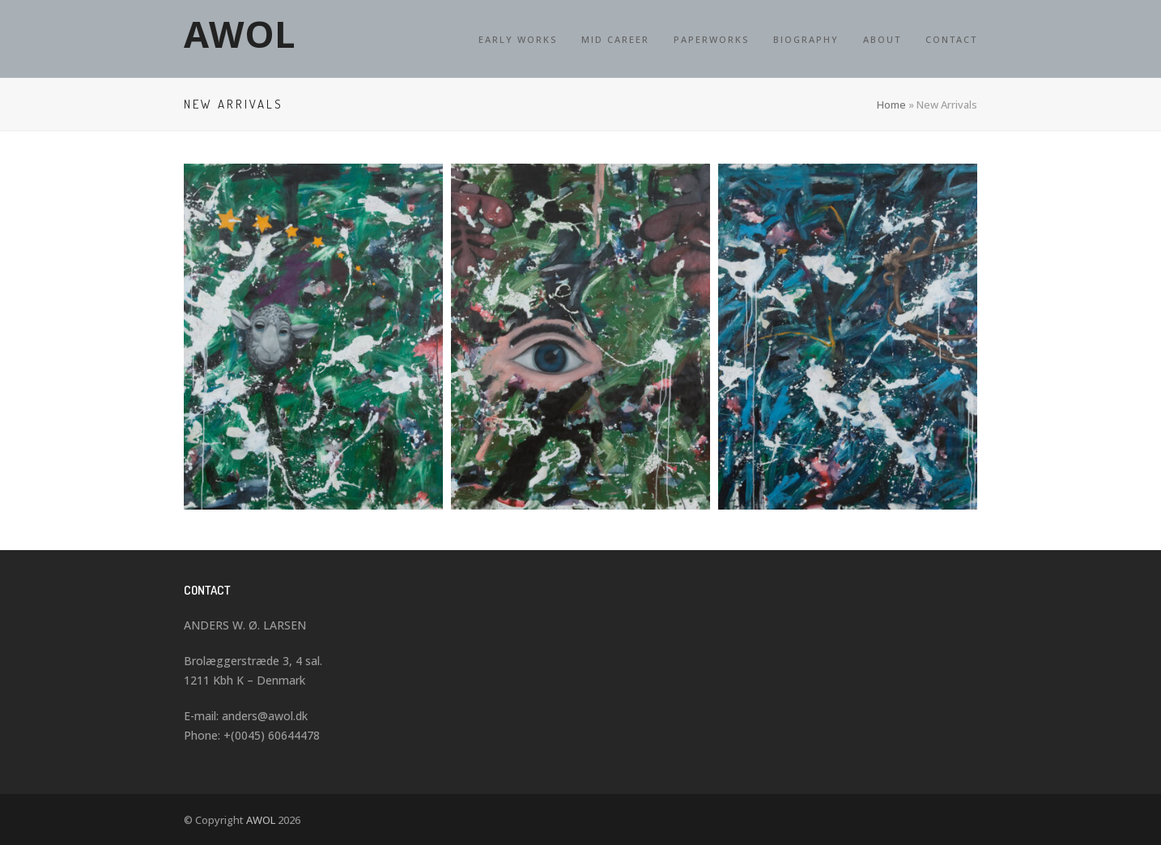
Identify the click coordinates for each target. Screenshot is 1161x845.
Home (891, 104)
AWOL (240, 33)
